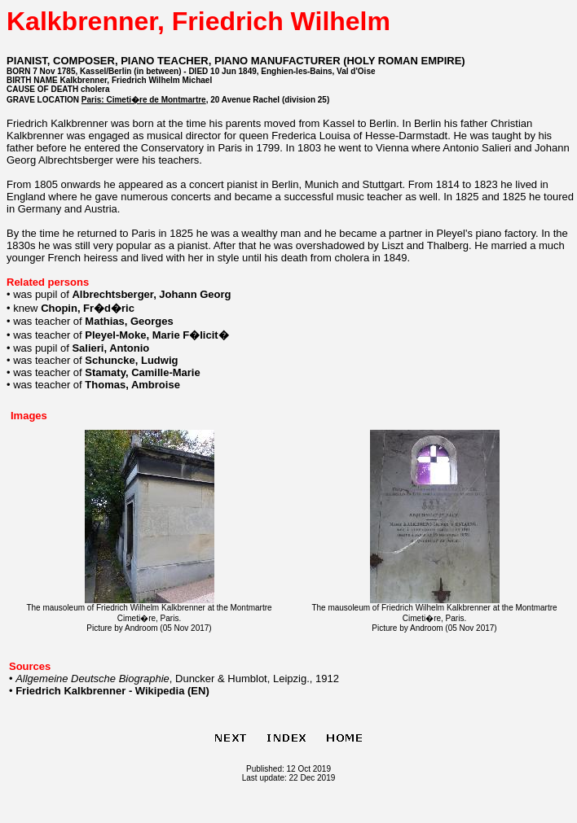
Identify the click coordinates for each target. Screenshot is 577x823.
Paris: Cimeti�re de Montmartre (143, 99)
